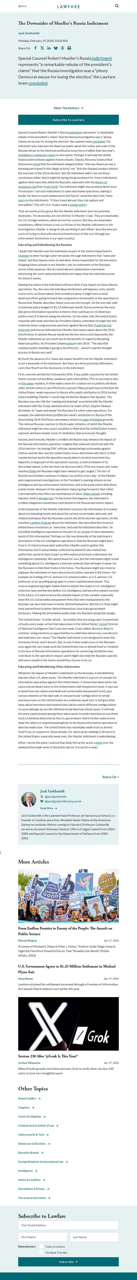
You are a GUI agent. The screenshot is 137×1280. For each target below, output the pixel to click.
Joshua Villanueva (29, 1062)
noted (36, 164)
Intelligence (27, 1170)
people (96, 493)
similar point (77, 204)
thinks (32, 471)
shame (98, 419)
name (85, 419)
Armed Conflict (29, 1098)
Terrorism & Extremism (34, 1197)
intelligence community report (37, 155)
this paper (28, 383)
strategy (23, 255)
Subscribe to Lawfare (68, 119)
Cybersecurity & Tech (33, 1134)
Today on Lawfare (55, 1246)
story (21, 200)
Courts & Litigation (32, 1116)
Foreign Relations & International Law (43, 1161)
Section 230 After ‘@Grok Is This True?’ (48, 1056)
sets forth (51, 186)
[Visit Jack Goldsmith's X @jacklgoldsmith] (53, 796)
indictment (101, 58)
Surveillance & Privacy (33, 1188)
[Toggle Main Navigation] (33, 6)
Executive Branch (30, 1152)
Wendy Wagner (27, 940)
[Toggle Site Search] (117, 6)
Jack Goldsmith (29, 33)
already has (46, 498)
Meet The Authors (66, 108)
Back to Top (109, 776)
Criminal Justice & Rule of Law (38, 1125)
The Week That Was (56, 1252)
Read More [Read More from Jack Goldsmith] (46, 808)
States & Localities (31, 1179)
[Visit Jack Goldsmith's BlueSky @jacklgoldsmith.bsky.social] (60, 801)
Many (87, 493)
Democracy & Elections (34, 1143)
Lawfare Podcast (40, 522)
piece (99, 742)
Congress (26, 1107)
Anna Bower (25, 978)
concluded (38, 83)
